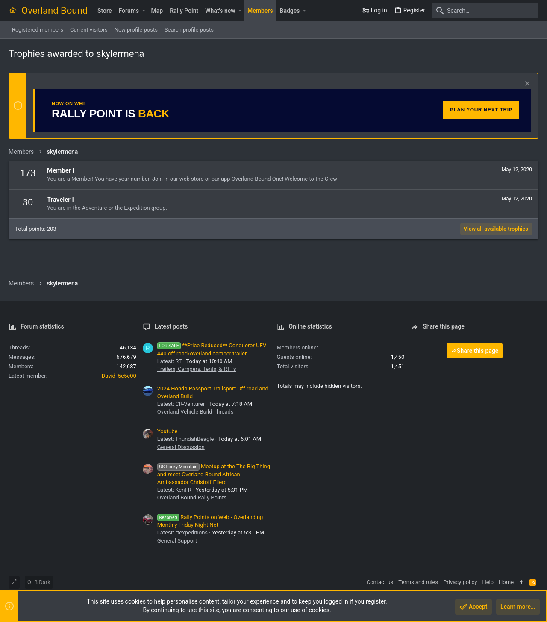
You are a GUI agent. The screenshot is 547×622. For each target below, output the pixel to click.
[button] (143, 11)
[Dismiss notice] (526, 84)
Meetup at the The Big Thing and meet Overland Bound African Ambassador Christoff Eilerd (213, 474)
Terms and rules (418, 582)
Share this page (475, 350)
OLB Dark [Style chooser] (38, 582)
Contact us (380, 582)
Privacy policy (460, 582)
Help (488, 582)
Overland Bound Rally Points (191, 497)
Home (506, 582)
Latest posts (171, 326)
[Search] (485, 10)
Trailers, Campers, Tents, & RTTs (196, 369)
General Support (177, 540)
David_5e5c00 (119, 376)
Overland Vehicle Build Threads (195, 411)
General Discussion (181, 447)
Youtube (167, 431)
